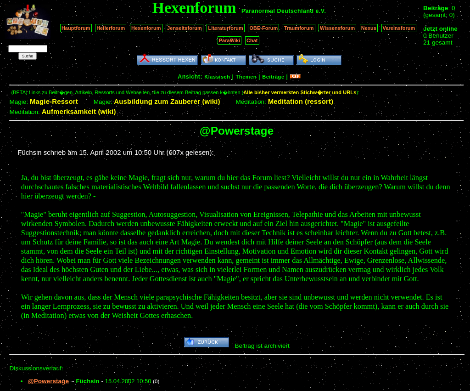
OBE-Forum (263, 28)
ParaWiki (230, 40)
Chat (252, 40)
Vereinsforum (399, 28)
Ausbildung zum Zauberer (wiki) (167, 101)
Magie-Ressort (54, 101)
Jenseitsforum (184, 28)
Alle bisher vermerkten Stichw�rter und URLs (299, 92)
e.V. (320, 11)
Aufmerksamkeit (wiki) (79, 111)
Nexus (368, 28)
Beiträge (273, 76)
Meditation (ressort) (301, 101)
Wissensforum (337, 28)
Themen (246, 76)
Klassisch (217, 76)
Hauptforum (76, 28)
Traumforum (299, 28)
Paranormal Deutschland (277, 11)
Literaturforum (225, 28)
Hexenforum (146, 28)
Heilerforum (110, 28)
